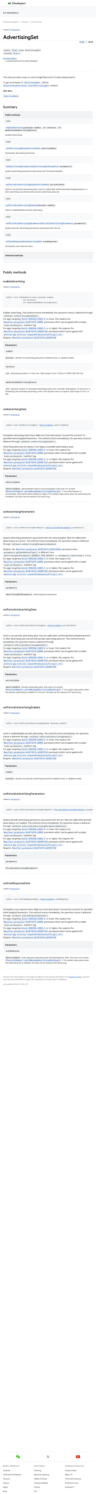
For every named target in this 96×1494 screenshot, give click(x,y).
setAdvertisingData (15, 148)
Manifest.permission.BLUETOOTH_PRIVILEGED (38, 549)
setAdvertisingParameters (19, 166)
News (5, 1487)
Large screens (71, 1470)
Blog (5, 1491)
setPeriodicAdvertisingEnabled (21, 205)
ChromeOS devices (73, 1479)
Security (6, 1479)
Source (6, 1483)
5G (35, 1491)
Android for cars (71, 1483)
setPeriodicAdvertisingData (20, 184)
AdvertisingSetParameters (46, 166)
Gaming (37, 1470)
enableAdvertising (15, 127)
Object (16, 53)
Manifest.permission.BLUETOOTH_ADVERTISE (26, 331)
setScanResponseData (16, 241)
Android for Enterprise (12, 1474)
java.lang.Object (10, 58)
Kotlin (82, 42)
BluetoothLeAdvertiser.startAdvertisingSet (26, 85)
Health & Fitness (40, 1479)
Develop (25, 22)
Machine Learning (41, 1474)
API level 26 (15, 30)
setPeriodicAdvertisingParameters (23, 223)
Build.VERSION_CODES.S (33, 328)
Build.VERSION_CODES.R (33, 319)
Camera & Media (41, 1483)
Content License (75, 977)
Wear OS (68, 1474)
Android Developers (10, 22)
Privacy (37, 1487)
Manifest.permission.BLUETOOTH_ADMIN (23, 322)
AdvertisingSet (32, 82)
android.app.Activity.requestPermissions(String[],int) (33, 334)
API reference (11, 13)
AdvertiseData (11, 96)
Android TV (69, 1487)
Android (6, 1470)
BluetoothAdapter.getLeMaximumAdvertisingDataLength (33, 491)
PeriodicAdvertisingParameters (57, 223)
